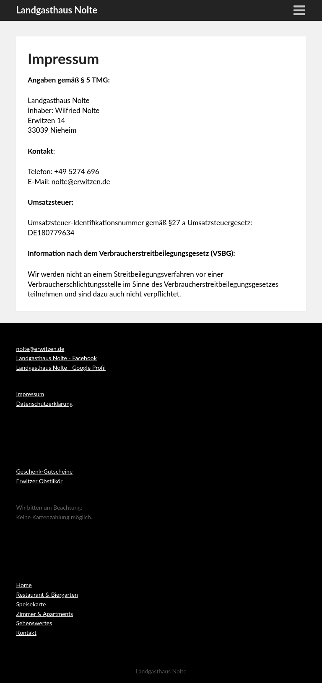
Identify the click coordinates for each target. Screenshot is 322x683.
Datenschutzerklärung (44, 403)
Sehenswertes (34, 622)
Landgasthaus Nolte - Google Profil (61, 367)
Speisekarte (31, 604)
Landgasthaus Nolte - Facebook (56, 357)
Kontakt (26, 632)
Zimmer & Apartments (44, 613)
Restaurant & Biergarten (47, 594)
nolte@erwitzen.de (81, 181)
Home (23, 584)
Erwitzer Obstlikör (39, 481)
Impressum (30, 393)
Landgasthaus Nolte (56, 9)
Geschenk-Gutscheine (44, 471)
